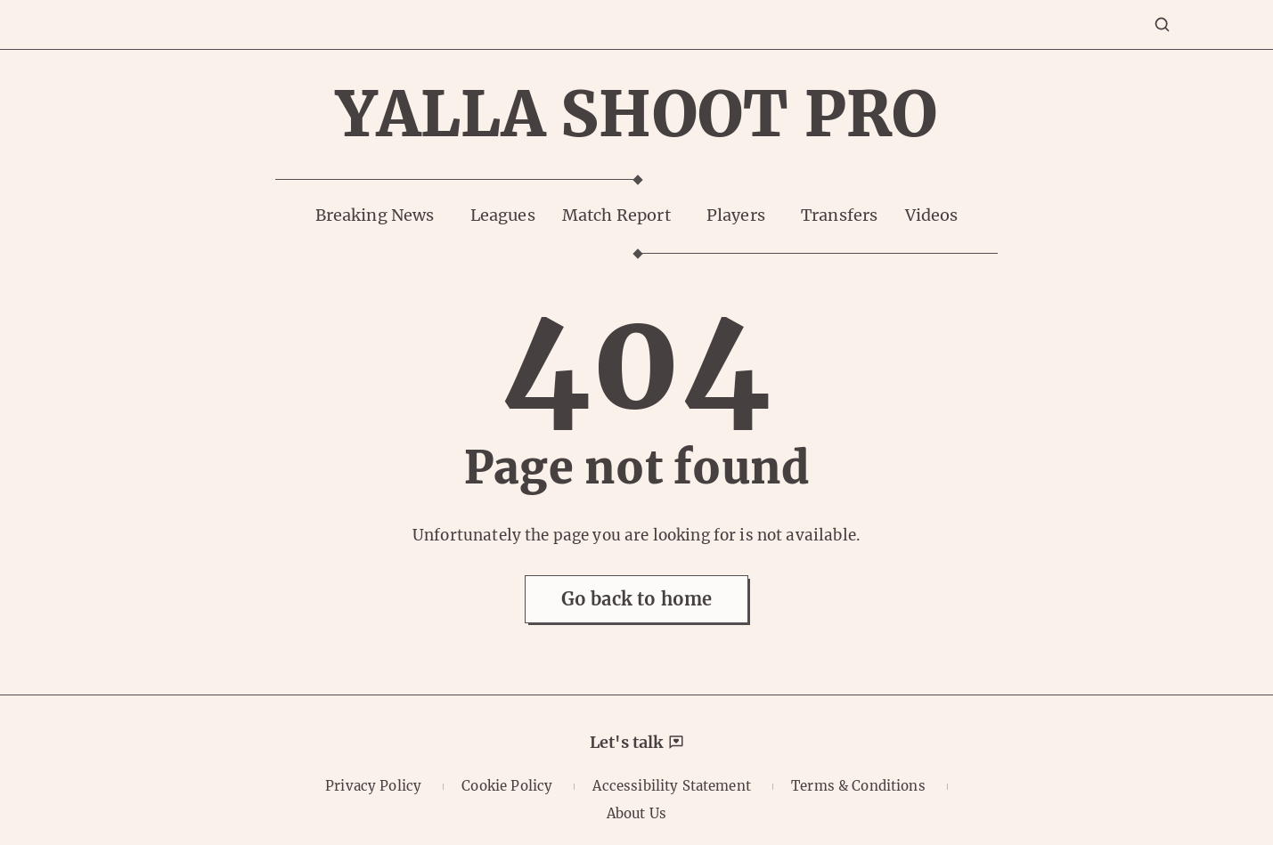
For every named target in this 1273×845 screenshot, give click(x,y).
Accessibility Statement (671, 785)
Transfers (839, 215)
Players (735, 215)
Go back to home (636, 599)
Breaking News (375, 215)
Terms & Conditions (858, 785)
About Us (636, 813)
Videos (932, 215)
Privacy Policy (373, 785)
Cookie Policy (506, 785)
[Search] (1162, 24)
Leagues (502, 215)
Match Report (616, 215)
